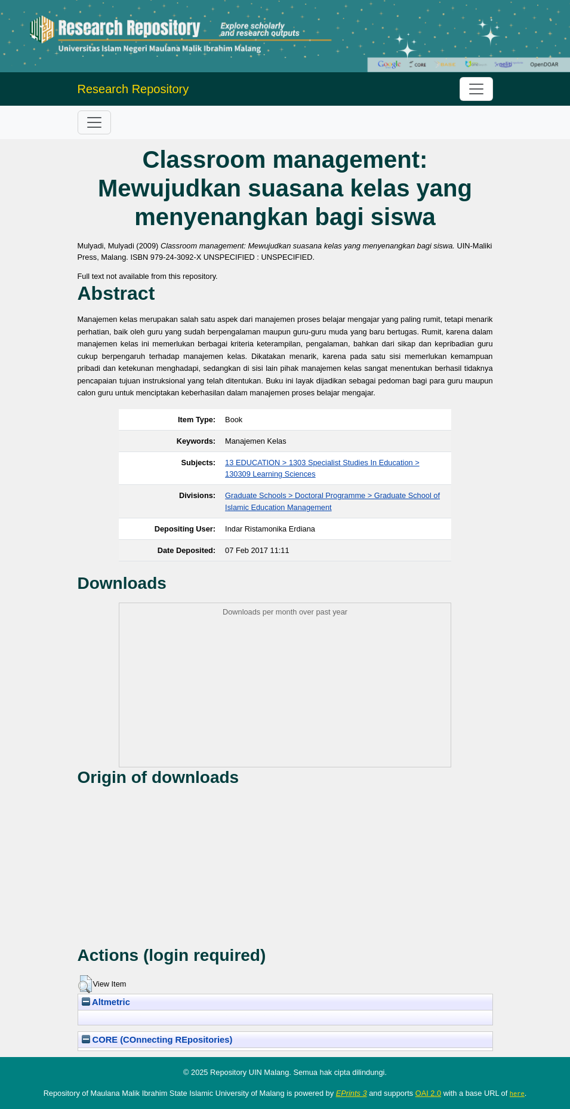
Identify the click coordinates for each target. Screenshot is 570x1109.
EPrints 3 (351, 1093)
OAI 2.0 (428, 1093)
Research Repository (133, 89)
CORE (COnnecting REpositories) (157, 1040)
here (517, 1093)
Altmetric (106, 1002)
